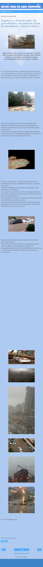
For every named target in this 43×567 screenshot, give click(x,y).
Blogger (24, 557)
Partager (4, 541)
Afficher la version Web (21, 553)
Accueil (22, 549)
